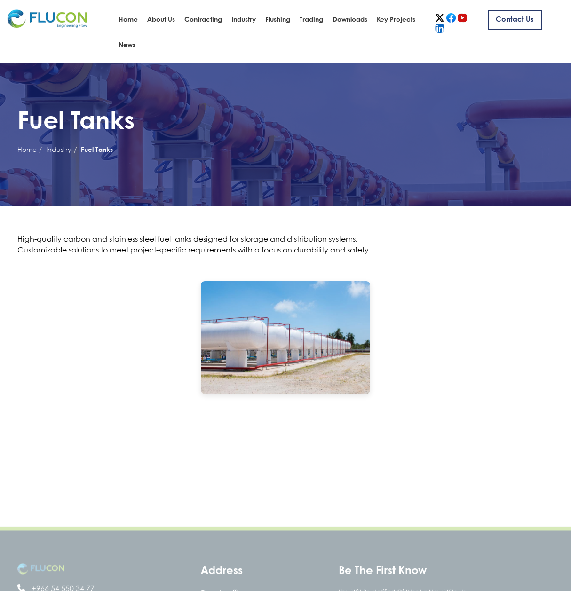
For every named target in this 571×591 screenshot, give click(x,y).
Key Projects (396, 19)
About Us (161, 19)
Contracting (203, 19)
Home (128, 19)
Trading (311, 19)
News (127, 45)
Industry (243, 19)
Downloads (350, 19)
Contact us (515, 19)
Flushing (277, 19)
